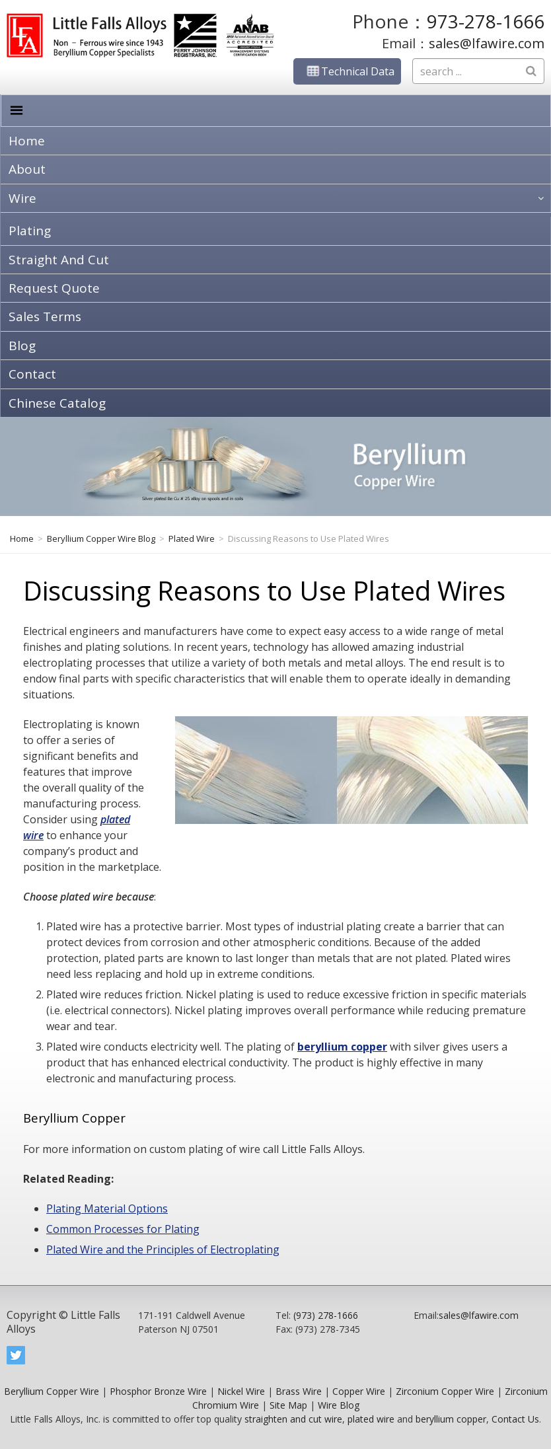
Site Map (288, 1405)
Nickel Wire (241, 1391)
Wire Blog (338, 1405)
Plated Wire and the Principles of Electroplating (162, 1249)
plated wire (371, 1419)
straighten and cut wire (293, 1419)
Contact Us (515, 1419)
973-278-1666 (485, 21)
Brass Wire (299, 1391)
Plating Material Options (107, 1208)
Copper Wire (358, 1391)
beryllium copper (342, 1046)
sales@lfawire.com (486, 43)
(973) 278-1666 (325, 1315)
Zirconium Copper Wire (445, 1391)
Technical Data (347, 71)
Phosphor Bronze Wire (158, 1391)
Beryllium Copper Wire (51, 1391)
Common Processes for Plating (123, 1229)
